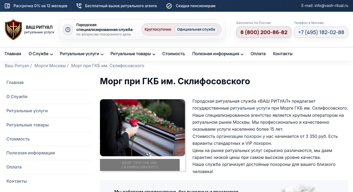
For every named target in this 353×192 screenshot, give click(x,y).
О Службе (39, 54)
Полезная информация (215, 54)
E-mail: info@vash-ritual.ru (324, 5)
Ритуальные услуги (79, 54)
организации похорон (239, 136)
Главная (13, 54)
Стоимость (173, 54)
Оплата (258, 54)
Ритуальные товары (131, 54)
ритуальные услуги (250, 108)
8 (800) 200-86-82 (263, 32)
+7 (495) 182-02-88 (321, 32)
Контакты (282, 54)
